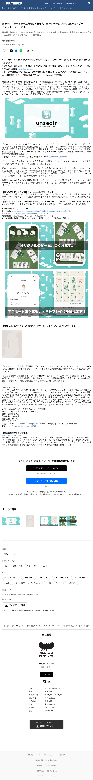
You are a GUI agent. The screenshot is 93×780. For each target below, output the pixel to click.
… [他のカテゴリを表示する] (76, 7)
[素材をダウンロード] (28, 51)
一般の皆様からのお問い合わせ (46, 771)
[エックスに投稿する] (11, 51)
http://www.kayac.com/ (53, 688)
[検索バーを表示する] (89, 3)
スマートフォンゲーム (36, 566)
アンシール (59, 583)
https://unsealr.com (25, 69)
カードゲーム (44, 578)
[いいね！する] (4, 51)
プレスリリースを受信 (53, 3)
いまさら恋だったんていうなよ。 (27, 583)
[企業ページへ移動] (47, 650)
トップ (6, 626)
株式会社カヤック (33, 626)
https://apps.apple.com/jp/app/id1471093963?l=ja (31, 213)
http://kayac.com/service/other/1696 (22, 426)
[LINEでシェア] (21, 51)
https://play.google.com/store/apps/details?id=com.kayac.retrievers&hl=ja (42, 211)
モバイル (24, 8)
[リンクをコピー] (32, 51)
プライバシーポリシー (46, 755)
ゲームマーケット (61, 578)
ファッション (67, 8)
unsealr (6, 583)
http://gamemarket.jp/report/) (56, 157)
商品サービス (9, 554)
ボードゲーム (28, 578)
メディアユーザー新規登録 (46, 481)
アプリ (33, 8)
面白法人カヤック (11, 578)
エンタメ (42, 8)
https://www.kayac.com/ (11, 435)
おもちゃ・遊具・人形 (13, 566)
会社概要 (30, 755)
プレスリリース (18, 626)
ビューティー (54, 8)
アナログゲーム (79, 578)
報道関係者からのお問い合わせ (46, 760)
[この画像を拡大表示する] (11, 521)
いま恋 (48, 583)
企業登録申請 (70, 3)
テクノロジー (13, 8)
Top (3, 8)
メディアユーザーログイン (46, 468)
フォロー (46, 674)
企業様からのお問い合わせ (46, 765)
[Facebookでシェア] (16, 51)
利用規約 (62, 755)
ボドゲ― (72, 583)
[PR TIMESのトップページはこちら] (14, 3)
